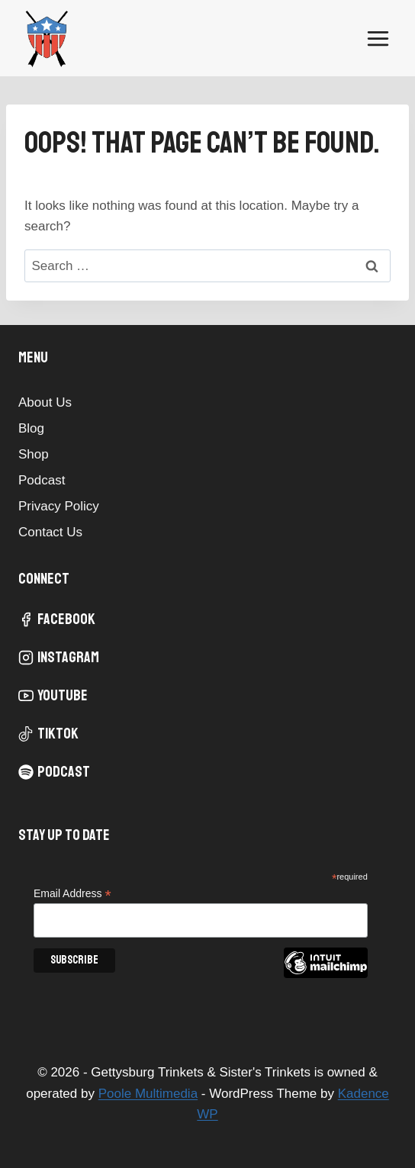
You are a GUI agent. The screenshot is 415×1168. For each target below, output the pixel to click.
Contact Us (50, 532)
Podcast (41, 480)
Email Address (72, 893)
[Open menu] (378, 38)
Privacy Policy (58, 506)
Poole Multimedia (148, 1093)
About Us (45, 402)
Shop (33, 454)
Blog (31, 428)
